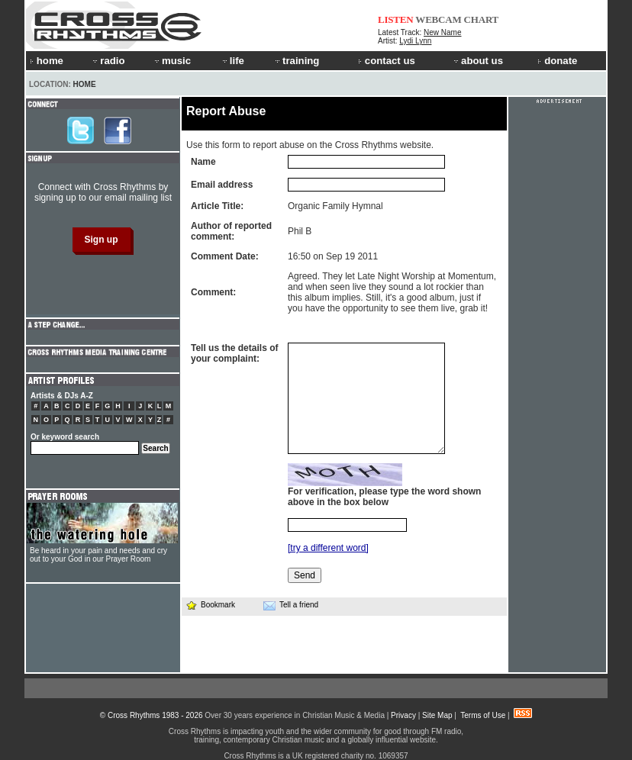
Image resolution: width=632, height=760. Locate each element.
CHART (481, 19)
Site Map (437, 715)
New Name (442, 32)
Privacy (403, 715)
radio (107, 60)
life (232, 60)
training (296, 60)
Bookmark (210, 605)
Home (84, 84)
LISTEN (396, 19)
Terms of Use (482, 715)
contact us (386, 60)
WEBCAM (438, 19)
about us (477, 60)
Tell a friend (290, 605)
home (46, 60)
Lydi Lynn (415, 41)
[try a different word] (328, 548)
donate (557, 60)
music (172, 60)
